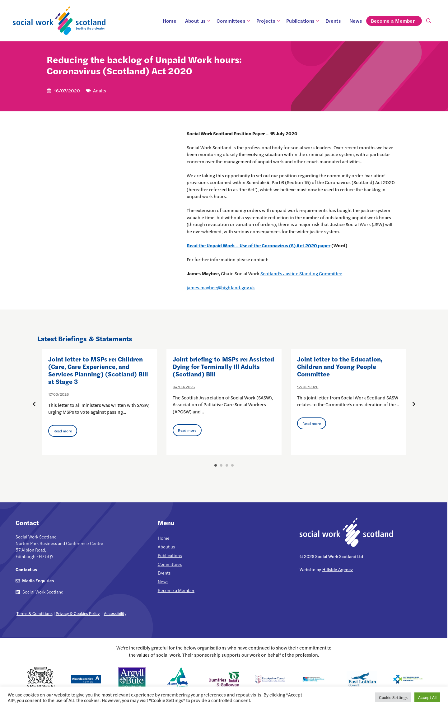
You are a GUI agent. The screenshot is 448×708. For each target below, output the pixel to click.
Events (333, 20)
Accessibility (115, 613)
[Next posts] (413, 404)
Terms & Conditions (34, 613)
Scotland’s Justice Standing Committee (301, 273)
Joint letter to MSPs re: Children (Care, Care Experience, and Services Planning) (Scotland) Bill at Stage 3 (98, 370)
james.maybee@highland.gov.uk (221, 287)
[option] (99, 402)
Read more (63, 431)
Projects (269, 21)
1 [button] (215, 465)
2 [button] (221, 465)
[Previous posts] (34, 404)
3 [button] (227, 465)
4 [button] (232, 465)
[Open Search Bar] (429, 21)
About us (198, 21)
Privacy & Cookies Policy (78, 613)
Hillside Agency (337, 569)
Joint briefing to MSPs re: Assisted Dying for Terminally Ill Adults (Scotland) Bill (223, 366)
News (355, 20)
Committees (234, 21)
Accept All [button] (427, 697)
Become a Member (396, 21)
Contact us (26, 569)
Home (169, 20)
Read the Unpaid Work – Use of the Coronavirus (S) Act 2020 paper (258, 245)
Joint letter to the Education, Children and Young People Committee (339, 366)
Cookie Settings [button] (393, 697)
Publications (303, 21)
